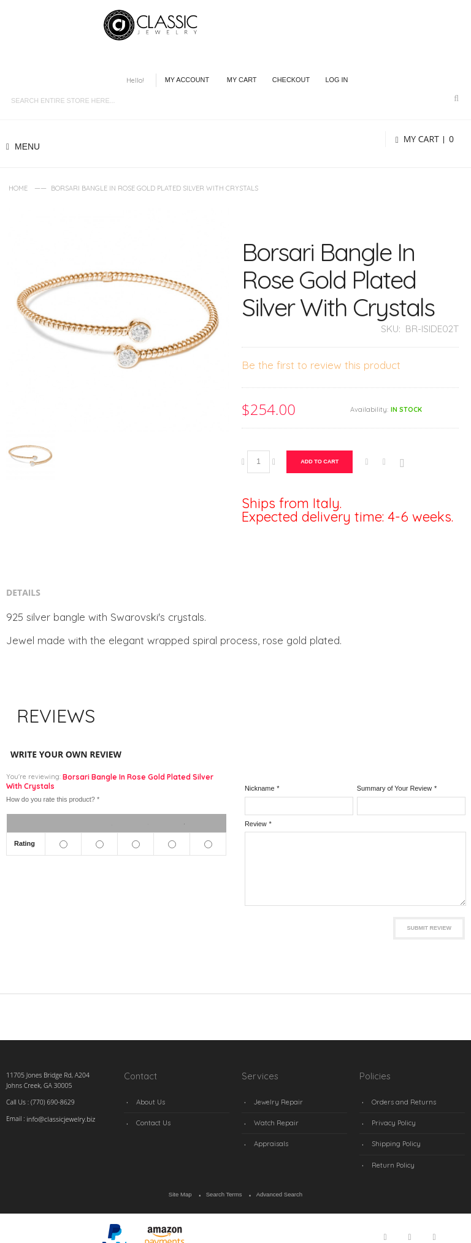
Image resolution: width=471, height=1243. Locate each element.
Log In (336, 79)
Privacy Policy (392, 1119)
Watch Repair (273, 1119)
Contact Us (151, 1119)
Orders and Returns (400, 1100)
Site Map (183, 1186)
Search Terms (224, 1186)
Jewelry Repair (275, 1100)
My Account (187, 79)
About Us (149, 1100)
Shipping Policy (394, 1138)
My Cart (242, 79)
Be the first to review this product (321, 365)
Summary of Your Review (394, 788)
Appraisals (269, 1138)
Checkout (291, 79)
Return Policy (391, 1157)
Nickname (260, 788)
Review (256, 824)
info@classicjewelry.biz (58, 1118)
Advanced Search (277, 1186)
